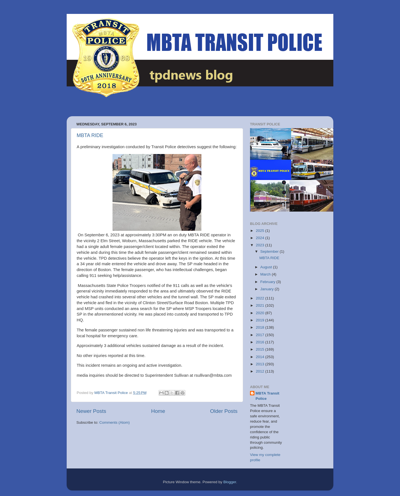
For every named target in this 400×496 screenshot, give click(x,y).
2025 (260, 231)
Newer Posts (91, 411)
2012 (260, 371)
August (266, 267)
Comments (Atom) (114, 422)
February (268, 282)
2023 (260, 245)
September (270, 251)
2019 (260, 320)
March (266, 274)
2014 (260, 357)
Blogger (229, 482)
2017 (260, 335)
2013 (260, 364)
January (267, 289)
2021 (260, 305)
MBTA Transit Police (267, 396)
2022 (260, 298)
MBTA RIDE (90, 135)
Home (158, 411)
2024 (260, 238)
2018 (260, 327)
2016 (260, 342)
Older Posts (224, 411)
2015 (260, 349)
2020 (260, 313)
